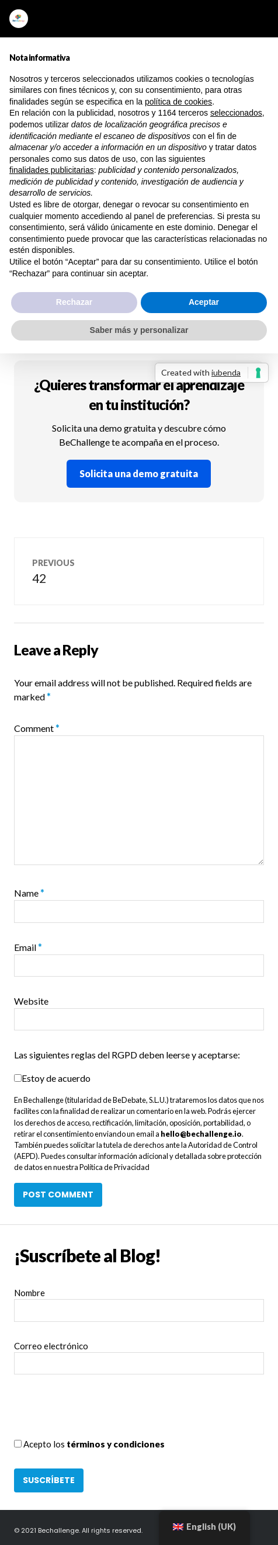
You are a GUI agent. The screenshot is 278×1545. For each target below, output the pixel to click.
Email (28, 947)
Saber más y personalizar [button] (139, 330)
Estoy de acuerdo (56, 1078)
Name (29, 892)
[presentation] (103, 1415)
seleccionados (236, 112)
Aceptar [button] (204, 302)
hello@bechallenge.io (201, 1133)
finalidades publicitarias (51, 170)
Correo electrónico (51, 1346)
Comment (37, 728)
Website (31, 1000)
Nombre (29, 1292)
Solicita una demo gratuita (138, 473)
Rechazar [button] (74, 302)
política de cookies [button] (178, 101)
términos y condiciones (116, 1444)
